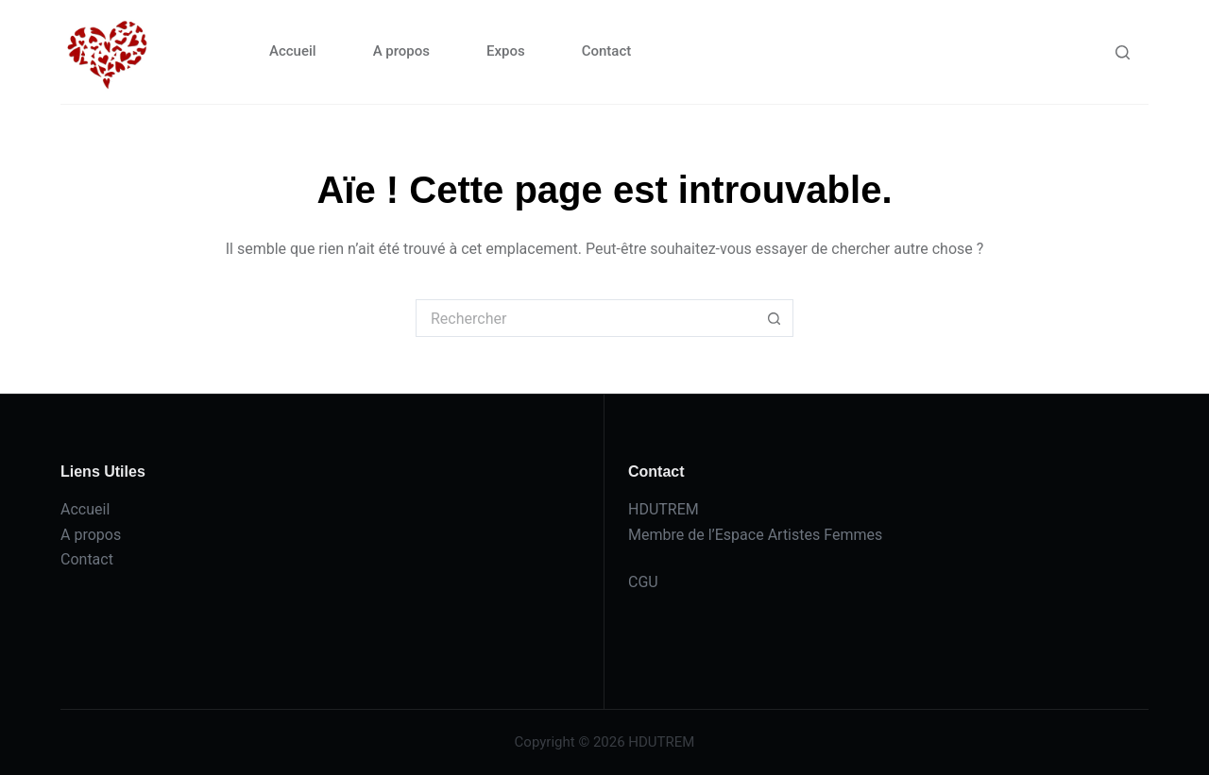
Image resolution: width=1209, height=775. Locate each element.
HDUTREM (663, 509)
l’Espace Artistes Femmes (795, 535)
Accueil (292, 50)
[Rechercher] (1122, 52)
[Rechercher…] (586, 318)
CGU (643, 582)
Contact (607, 50)
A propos (401, 50)
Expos (505, 50)
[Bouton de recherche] (774, 318)
